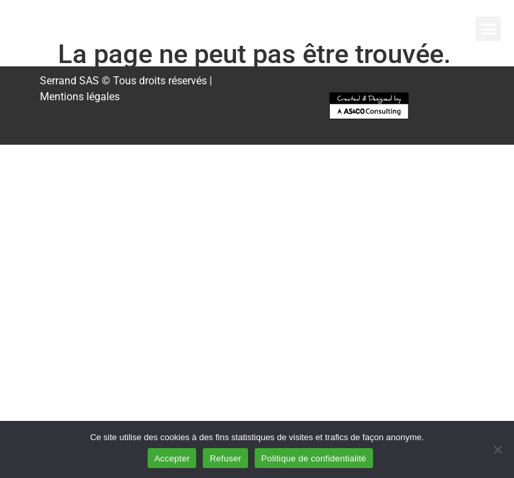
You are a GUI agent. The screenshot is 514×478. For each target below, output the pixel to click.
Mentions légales (80, 96)
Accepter (172, 458)
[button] (488, 29)
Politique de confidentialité (313, 458)
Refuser (225, 458)
